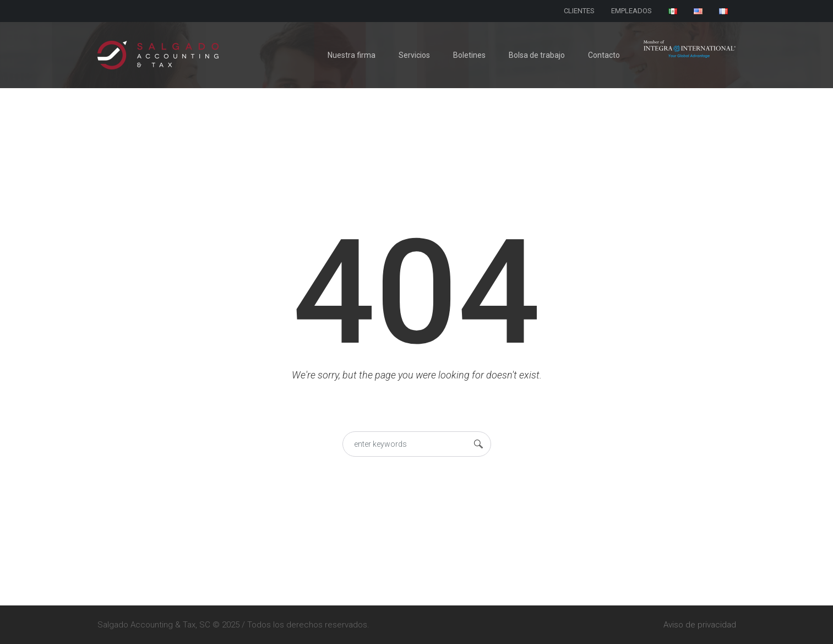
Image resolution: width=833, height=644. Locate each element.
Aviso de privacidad (699, 625)
